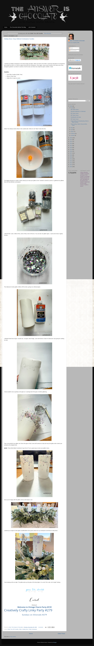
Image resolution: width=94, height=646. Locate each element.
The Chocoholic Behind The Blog (18, 27)
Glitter (20, 629)
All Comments (72, 50)
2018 (71, 151)
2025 (71, 137)
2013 (71, 160)
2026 (71, 106)
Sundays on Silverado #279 (34, 615)
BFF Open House (75, 109)
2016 (71, 155)
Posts (71, 48)
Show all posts (47, 33)
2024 (71, 139)
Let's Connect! (31, 27)
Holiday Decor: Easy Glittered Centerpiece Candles (19, 39)
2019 (71, 149)
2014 (71, 158)
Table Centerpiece (33, 629)
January (73, 135)
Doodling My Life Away (76, 117)
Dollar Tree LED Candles (13, 629)
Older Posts (61, 633)
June (72, 107)
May (72, 127)
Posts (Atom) (13, 636)
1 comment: (41, 627)
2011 (71, 164)
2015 (71, 157)
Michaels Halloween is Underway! (78, 111)
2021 (71, 145)
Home (5, 27)
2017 (71, 153)
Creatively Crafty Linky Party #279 (28, 610)
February (73, 133)
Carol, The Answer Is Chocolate (77, 40)
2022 (71, 143)
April (72, 129)
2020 (71, 147)
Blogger (55, 642)
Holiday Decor (25, 629)
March (72, 131)
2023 (71, 141)
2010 (71, 166)
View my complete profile (73, 42)
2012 (71, 162)
